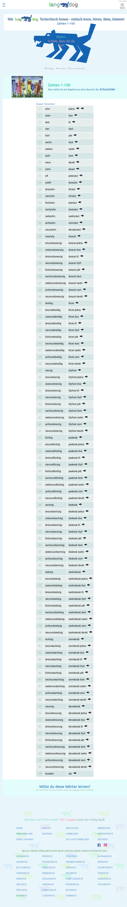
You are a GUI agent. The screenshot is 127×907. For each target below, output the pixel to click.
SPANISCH (103, 862)
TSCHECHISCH (105, 867)
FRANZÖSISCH (49, 862)
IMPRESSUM (104, 828)
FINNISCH (47, 856)
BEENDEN (103, 839)
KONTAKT (47, 834)
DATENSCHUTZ (105, 834)
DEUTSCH (21, 884)
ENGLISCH (21, 890)
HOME (19, 828)
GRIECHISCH (48, 867)
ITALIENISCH (49, 879)
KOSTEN (46, 828)
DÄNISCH (21, 879)
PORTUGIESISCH (74, 879)
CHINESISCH (22, 873)
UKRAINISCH (104, 879)
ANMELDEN (72, 834)
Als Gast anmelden (76, 68)
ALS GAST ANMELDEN (77, 839)
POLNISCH (71, 873)
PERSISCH (71, 867)
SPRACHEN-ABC (24, 834)
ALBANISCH (22, 856)
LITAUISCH (71, 856)
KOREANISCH (49, 890)
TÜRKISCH (103, 873)
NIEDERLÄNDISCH (75, 862)
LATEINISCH (48, 895)
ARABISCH (21, 862)
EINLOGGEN (72, 828)
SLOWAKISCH (105, 856)
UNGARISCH (104, 884)
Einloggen (50, 68)
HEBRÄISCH (48, 873)
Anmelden (61, 68)
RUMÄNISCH (72, 884)
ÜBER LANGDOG (25, 839)
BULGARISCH (23, 867)
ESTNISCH (21, 895)
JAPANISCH (48, 884)
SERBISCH (71, 895)
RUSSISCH (71, 890)
